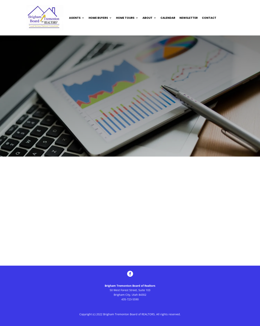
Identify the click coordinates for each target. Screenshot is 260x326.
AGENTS (75, 18)
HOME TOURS (125, 18)
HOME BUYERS (98, 18)
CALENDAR (167, 18)
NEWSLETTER (188, 18)
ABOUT (147, 18)
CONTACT (209, 18)
